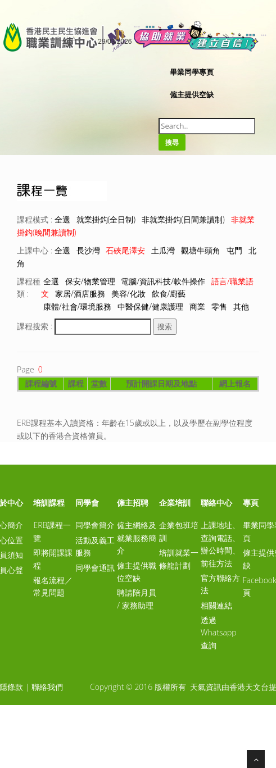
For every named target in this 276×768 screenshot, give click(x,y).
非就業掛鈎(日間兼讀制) (183, 219)
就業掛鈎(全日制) (106, 219)
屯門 (234, 250)
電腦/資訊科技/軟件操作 (163, 281)
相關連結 (216, 605)
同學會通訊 (95, 567)
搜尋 (172, 142)
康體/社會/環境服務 (77, 306)
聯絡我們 (47, 686)
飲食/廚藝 (169, 293)
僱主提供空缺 (192, 94)
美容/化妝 (128, 293)
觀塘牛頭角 (200, 250)
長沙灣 (88, 250)
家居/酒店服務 (80, 293)
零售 (219, 306)
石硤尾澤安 (125, 250)
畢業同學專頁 (192, 72)
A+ (75, 39)
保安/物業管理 (90, 281)
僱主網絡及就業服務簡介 (136, 538)
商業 (197, 306)
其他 (241, 306)
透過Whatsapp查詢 (218, 633)
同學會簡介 (95, 525)
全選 (62, 219)
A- (59, 39)
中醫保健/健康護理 (150, 306)
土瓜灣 (163, 250)
